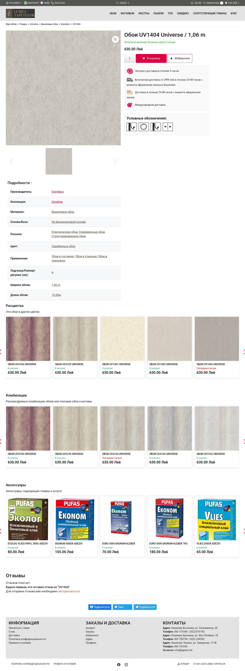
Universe (57, 201)
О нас (12, 631)
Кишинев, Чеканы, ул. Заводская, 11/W (193, 642)
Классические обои (64, 232)
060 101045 (180, 646)
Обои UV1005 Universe (163, 364)
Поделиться (100, 607)
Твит (119, 607)
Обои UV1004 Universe (211, 364)
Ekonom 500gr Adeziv (68, 543)
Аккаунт (90, 628)
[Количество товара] (129, 58)
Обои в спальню (86, 256)
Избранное (92, 635)
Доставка (14, 635)
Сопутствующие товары (209, 13)
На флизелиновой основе (69, 222)
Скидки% (183, 13)
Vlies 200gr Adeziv (208, 543)
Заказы (90, 631)
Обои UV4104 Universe (116, 454)
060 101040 (180, 631)
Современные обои (92, 232)
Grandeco (58, 191)
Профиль (91, 642)
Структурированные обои (69, 236)
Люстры (143, 13)
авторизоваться (69, 591)
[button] (59, 161)
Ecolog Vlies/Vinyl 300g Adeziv (28, 543)
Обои (113, 13)
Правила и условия (20, 642)
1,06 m (56, 285)
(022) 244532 (197, 639)
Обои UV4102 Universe (211, 454)
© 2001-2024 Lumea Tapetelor (209, 664)
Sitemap (183, 664)
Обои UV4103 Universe (163, 454)
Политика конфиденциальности (27, 639)
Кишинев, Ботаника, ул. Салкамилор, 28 (194, 628)
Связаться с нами (19, 628)
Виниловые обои (63, 212)
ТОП (170, 13)
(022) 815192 (197, 631)
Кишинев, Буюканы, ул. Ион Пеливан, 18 (194, 635)
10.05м (56, 295)
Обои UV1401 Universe (116, 364)
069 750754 (180, 639)
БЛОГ (234, 13)
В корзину (151, 58)
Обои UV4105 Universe (69, 364)
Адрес (89, 639)
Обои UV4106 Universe (22, 364)
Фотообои (127, 13)
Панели (159, 13)
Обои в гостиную (63, 256)
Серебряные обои (63, 246)
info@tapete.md (183, 650)
